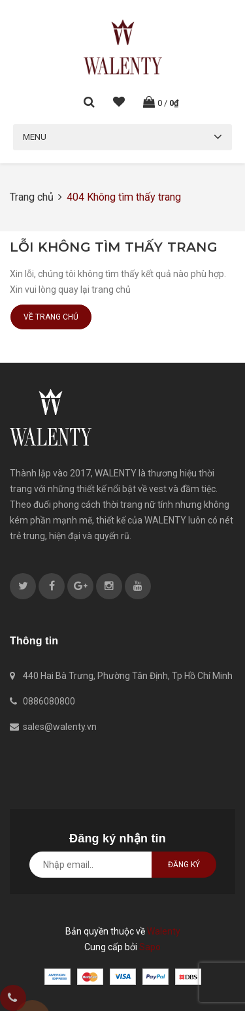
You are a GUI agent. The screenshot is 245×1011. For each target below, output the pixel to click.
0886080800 (49, 701)
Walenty (163, 931)
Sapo (150, 947)
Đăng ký (184, 864)
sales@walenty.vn (60, 726)
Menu (34, 137)
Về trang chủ (51, 317)
